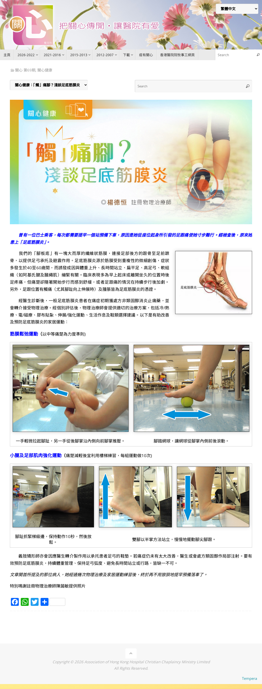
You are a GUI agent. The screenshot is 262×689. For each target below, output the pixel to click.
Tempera (249, 678)
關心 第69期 (25, 70)
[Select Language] (237, 9)
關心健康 (44, 70)
